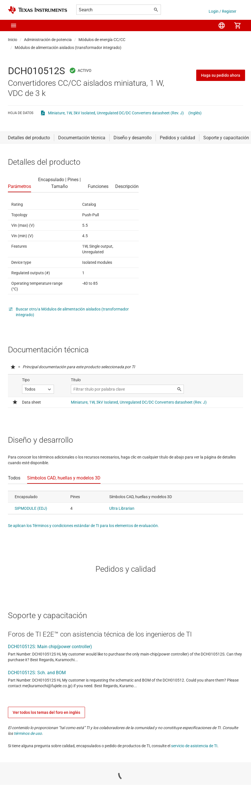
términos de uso (28, 733)
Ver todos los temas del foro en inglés (46, 712)
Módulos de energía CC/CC (101, 39)
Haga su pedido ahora (220, 75)
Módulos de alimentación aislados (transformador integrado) (68, 47)
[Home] (37, 10)
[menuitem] (222, 25)
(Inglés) (195, 113)
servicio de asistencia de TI (194, 746)
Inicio (12, 39)
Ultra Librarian (121, 508)
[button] (13, 25)
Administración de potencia (48, 39)
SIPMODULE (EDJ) (31, 508)
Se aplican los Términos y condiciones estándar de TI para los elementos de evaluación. (83, 525)
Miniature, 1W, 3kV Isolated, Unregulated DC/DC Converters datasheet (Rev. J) (116, 113)
